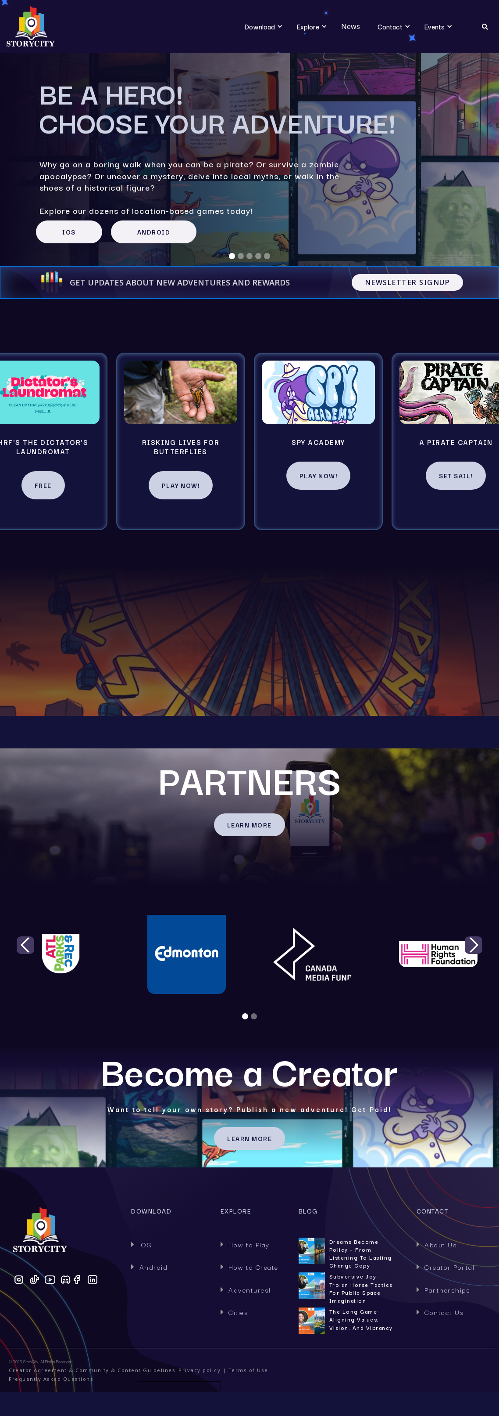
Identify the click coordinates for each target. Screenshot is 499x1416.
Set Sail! (456, 475)
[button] (260, 26)
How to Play (245, 1244)
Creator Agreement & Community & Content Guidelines (92, 1370)
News (350, 26)
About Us (437, 1244)
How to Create (249, 1266)
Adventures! (246, 1289)
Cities (235, 1312)
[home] (60, 26)
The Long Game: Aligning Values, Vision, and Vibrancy (361, 1319)
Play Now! (181, 485)
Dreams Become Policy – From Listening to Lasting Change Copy (360, 1254)
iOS (141, 1244)
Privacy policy (199, 1370)
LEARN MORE (249, 825)
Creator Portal (446, 1266)
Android (149, 1266)
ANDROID (154, 232)
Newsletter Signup (407, 282)
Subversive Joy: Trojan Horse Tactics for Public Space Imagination (361, 1288)
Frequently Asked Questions (51, 1379)
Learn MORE (249, 1138)
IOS (69, 232)
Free (43, 485)
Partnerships (443, 1289)
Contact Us (440, 1312)
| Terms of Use (244, 1370)
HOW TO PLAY (250, 686)
